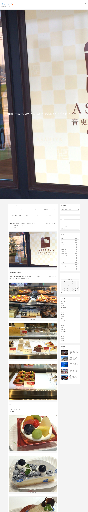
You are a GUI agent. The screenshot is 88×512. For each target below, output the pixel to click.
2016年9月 (62, 334)
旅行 (69, 240)
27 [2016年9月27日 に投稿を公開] (67, 290)
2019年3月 (62, 305)
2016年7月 (62, 338)
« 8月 (62, 292)
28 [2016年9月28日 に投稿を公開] (69, 290)
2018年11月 (63, 307)
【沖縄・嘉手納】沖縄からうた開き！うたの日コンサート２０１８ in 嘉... (73, 377)
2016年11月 (63, 331)
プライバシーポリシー (64, 226)
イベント (69, 269)
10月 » (78, 292)
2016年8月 (62, 336)
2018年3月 (62, 314)
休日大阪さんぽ (69, 249)
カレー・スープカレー (69, 266)
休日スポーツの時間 (69, 255)
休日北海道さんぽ (69, 253)
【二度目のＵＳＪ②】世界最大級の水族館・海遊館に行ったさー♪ (73, 364)
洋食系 (69, 238)
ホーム (62, 221)
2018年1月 (62, 318)
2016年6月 (62, 340)
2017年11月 (63, 320)
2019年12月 (63, 301)
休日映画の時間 (69, 247)
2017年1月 (62, 327)
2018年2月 (62, 316)
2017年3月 (62, 323)
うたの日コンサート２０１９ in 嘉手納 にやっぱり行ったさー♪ (73, 352)
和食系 (69, 242)
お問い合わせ (63, 228)
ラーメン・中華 (69, 258)
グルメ (69, 264)
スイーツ (69, 262)
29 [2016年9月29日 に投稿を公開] (72, 290)
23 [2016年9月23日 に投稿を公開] (75, 288)
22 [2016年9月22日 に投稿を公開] (72, 288)
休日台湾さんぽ (69, 251)
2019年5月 (62, 303)
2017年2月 (62, 325)
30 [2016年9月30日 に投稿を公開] (75, 290)
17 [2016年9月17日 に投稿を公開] (77, 286)
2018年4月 (62, 312)
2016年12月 (63, 329)
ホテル (69, 260)
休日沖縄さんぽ (69, 244)
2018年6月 (62, 309)
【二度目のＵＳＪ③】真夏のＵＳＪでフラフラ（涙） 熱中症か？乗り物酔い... (73, 358)
